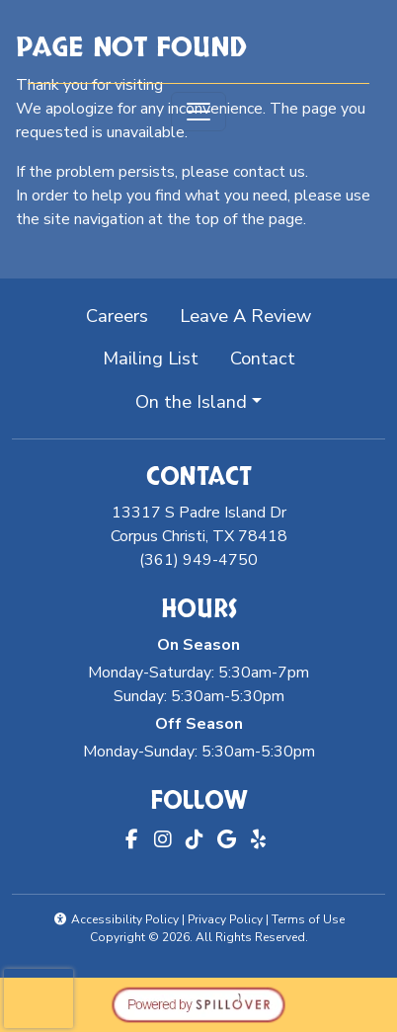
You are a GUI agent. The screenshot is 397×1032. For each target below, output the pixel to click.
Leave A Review (253, 314)
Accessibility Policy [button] (116, 919)
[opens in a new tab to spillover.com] (198, 1003)
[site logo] (198, 43)
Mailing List (150, 358)
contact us (269, 172)
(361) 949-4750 (198, 560)
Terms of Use (308, 919)
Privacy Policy (225, 919)
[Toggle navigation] (198, 111)
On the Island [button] (191, 401)
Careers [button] (125, 314)
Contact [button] (270, 357)
